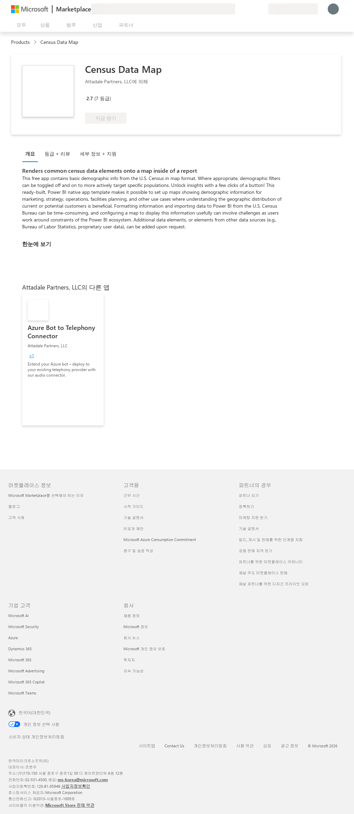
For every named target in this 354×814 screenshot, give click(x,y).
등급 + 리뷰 (57, 153)
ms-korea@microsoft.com (83, 779)
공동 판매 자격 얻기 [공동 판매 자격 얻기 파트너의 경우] (255, 550)
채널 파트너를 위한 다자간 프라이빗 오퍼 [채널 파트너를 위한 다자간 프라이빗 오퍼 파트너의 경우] (274, 583)
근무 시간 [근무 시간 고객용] (131, 495)
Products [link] (20, 42)
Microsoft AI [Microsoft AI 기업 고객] (18, 615)
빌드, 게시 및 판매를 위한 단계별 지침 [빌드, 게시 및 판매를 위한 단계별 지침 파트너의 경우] (271, 539)
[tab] (31, 153)
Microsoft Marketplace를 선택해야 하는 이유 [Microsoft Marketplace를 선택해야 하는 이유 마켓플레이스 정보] (46, 495)
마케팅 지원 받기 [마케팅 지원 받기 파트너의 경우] (253, 517)
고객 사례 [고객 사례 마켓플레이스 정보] (16, 517)
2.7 (89, 98)
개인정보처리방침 (210, 745)
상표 (267, 745)
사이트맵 (147, 745)
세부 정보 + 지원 (98, 153)
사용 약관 (245, 745)
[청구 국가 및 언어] (293, 9)
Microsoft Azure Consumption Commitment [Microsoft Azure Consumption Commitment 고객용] (159, 539)
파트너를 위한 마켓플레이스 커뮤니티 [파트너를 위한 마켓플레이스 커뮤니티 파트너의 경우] (271, 561)
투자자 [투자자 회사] (129, 659)
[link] (63, 360)
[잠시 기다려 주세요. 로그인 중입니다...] (333, 9)
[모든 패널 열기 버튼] (20, 25)
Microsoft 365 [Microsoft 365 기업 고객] (19, 659)
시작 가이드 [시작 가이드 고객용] (133, 506)
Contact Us (174, 745)
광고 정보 (289, 745)
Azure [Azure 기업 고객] (13, 637)
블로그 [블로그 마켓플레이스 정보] (14, 506)
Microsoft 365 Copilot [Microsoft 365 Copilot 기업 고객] (26, 681)
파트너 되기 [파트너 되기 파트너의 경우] (249, 495)
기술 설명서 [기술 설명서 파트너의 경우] (249, 528)
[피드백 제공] (238, 9)
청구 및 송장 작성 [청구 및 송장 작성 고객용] (138, 550)
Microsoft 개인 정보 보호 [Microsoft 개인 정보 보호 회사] (144, 648)
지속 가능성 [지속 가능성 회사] (133, 670)
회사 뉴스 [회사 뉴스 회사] (131, 637)
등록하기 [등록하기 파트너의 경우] (246, 506)
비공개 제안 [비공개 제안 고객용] (133, 528)
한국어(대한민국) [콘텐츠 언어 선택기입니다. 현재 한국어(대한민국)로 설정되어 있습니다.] (34, 712)
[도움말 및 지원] (246, 9)
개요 (30, 153)
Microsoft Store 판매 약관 (69, 805)
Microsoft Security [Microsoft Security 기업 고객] (23, 626)
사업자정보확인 (75, 786)
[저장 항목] (254, 9)
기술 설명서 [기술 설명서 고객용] (133, 517)
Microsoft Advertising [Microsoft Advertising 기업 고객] (26, 670)
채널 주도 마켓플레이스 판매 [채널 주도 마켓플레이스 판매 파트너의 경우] (263, 572)
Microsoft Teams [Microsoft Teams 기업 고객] (22, 692)
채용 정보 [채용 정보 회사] (131, 615)
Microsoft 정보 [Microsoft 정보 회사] (135, 626)
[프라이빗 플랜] (263, 9)
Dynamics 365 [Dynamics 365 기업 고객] (20, 648)
